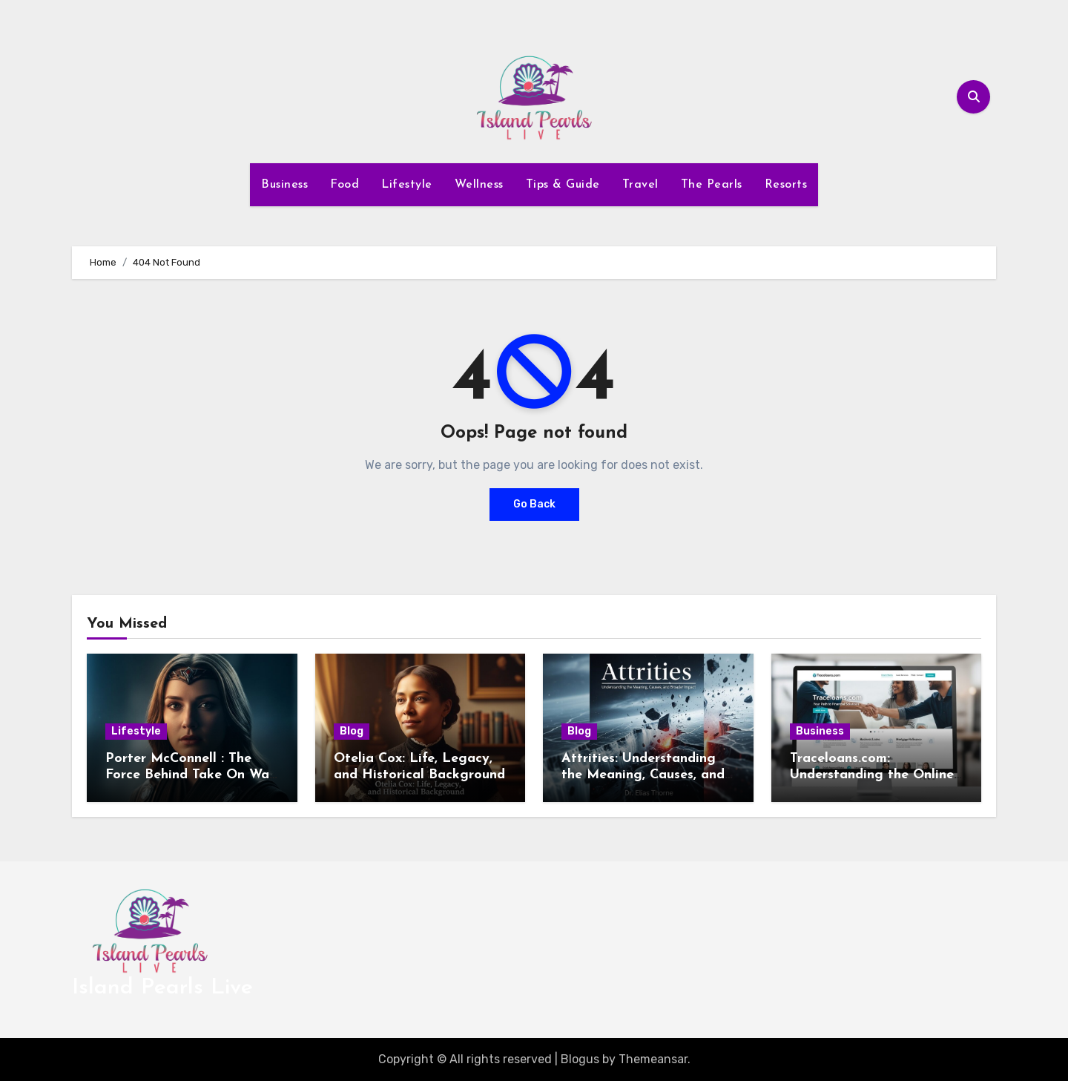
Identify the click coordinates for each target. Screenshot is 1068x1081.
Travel (640, 185)
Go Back (534, 504)
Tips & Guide (563, 185)
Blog (351, 731)
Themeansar (653, 1059)
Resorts (786, 185)
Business (284, 185)
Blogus (580, 1059)
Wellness (479, 185)
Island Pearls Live (162, 987)
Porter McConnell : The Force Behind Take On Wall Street (191, 775)
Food (344, 185)
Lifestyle (406, 185)
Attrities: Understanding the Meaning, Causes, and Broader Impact (643, 775)
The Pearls (711, 185)
